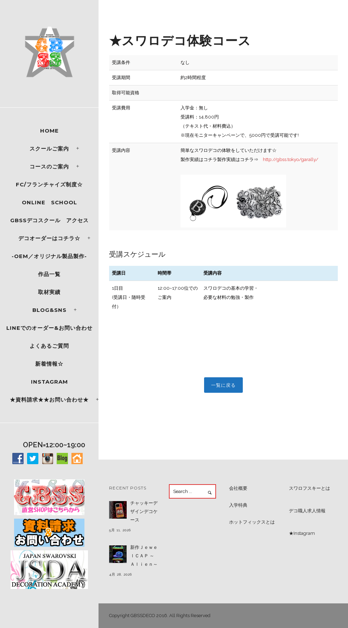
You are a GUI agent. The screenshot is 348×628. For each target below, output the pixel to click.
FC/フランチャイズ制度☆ (49, 184)
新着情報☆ (49, 363)
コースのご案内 (49, 166)
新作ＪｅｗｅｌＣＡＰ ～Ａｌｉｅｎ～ (144, 556)
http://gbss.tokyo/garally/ (290, 159)
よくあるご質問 (49, 345)
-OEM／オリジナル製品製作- (49, 256)
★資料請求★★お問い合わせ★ (49, 399)
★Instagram (302, 533)
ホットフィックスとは (252, 522)
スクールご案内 (49, 148)
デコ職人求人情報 (307, 510)
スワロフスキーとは (309, 488)
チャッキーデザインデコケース (144, 511)
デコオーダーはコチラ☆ (49, 238)
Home (49, 130)
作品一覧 (49, 274)
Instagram (49, 381)
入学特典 (238, 505)
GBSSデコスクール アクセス (49, 220)
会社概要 (238, 488)
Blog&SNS (49, 310)
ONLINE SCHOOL (49, 202)
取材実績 (49, 292)
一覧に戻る (223, 385)
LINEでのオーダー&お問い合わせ (49, 328)
